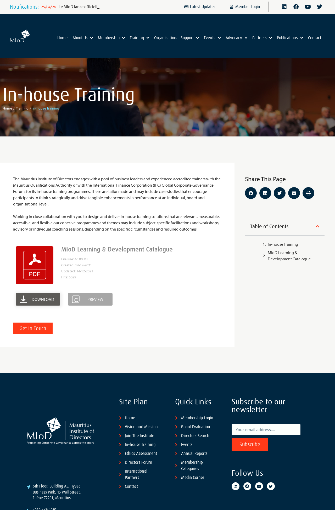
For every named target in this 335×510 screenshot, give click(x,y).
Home (7, 108)
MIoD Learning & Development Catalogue (289, 255)
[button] (251, 193)
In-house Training (283, 244)
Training (22, 108)
